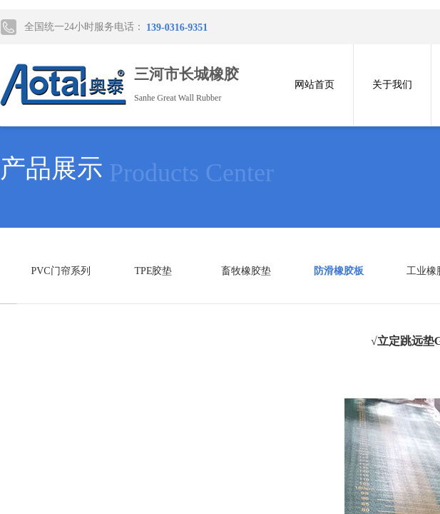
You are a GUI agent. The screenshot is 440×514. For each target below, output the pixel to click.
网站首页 (314, 84)
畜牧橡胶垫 (246, 271)
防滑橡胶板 (339, 271)
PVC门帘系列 (60, 271)
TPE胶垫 (154, 271)
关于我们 (392, 84)
